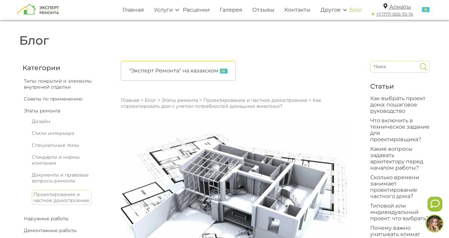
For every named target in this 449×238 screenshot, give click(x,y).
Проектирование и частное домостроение (61, 197)
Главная (133, 10)
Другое (331, 10)
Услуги (163, 10)
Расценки (196, 10)
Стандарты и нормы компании (56, 160)
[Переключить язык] (425, 10)
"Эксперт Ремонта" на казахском (178, 71)
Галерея (231, 10)
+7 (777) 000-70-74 (394, 14)
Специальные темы (55, 145)
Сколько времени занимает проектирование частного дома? (394, 186)
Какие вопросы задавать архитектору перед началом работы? (396, 158)
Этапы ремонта (180, 100)
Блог (356, 10)
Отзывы (263, 10)
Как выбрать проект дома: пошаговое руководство (397, 104)
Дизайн (41, 121)
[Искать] (423, 66)
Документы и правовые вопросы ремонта (60, 178)
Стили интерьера (53, 133)
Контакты (297, 10)
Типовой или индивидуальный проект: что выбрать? (399, 212)
